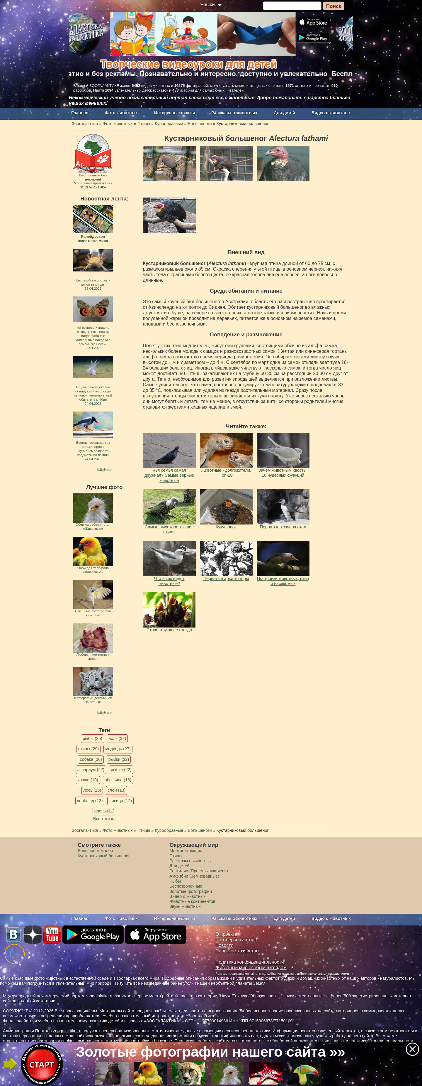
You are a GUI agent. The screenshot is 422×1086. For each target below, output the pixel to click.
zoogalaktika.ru (67, 1030)
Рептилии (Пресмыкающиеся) (198, 871)
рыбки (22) (118, 759)
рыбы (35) (92, 738)
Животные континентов (192, 901)
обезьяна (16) (118, 780)
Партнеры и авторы (236, 939)
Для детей (284, 112)
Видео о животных (331, 112)
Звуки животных (184, 906)
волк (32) (117, 738)
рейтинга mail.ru (177, 996)
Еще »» (104, 469)
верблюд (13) (90, 800)
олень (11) (104, 811)
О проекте (226, 934)
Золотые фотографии (190, 891)
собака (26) (91, 759)
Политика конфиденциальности (249, 961)
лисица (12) (120, 800)
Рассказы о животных (234, 112)
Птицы (175, 856)
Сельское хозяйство (236, 950)
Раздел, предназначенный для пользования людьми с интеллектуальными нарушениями (282, 973)
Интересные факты (174, 112)
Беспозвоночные (185, 886)
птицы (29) (88, 748)
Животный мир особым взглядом (251, 967)
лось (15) (92, 790)
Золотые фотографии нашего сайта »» (210, 1052)
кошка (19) (88, 780)
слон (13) (116, 790)
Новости (224, 945)
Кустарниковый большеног (104, 856)
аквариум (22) (90, 769)
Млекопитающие (185, 850)
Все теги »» (104, 818)
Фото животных (121, 112)
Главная (80, 112)
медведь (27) (118, 748)
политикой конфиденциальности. (381, 1040)
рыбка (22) (121, 769)
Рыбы (175, 881)
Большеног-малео (95, 850)
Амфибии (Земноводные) (194, 876)
